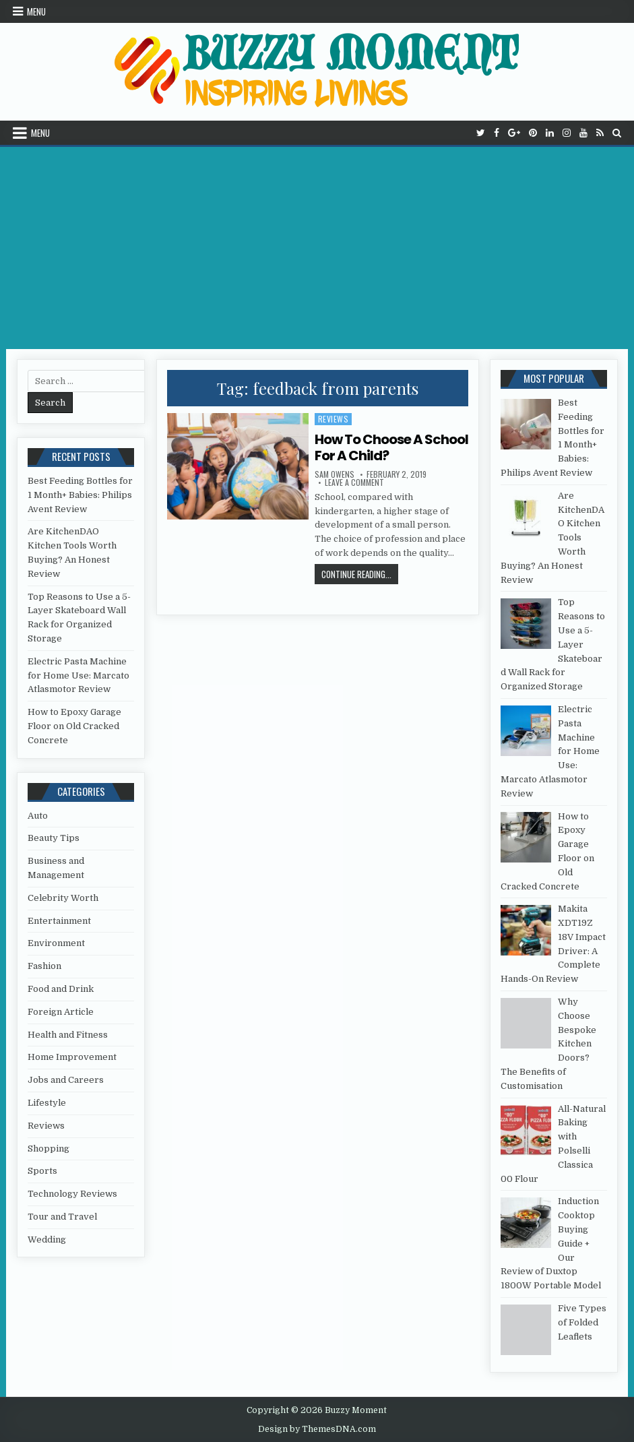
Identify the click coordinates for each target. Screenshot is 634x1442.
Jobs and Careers (66, 1080)
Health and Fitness (68, 1035)
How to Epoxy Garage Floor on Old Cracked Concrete (74, 726)
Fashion (44, 966)
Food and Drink (61, 989)
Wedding (47, 1239)
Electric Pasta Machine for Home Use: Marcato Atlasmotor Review (78, 675)
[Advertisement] (317, 248)
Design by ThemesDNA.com (317, 1429)
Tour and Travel (62, 1217)
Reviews (333, 419)
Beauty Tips (54, 838)
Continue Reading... (359, 574)
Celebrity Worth (63, 898)
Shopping (48, 1148)
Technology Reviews (72, 1194)
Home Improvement (72, 1057)
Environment (56, 943)
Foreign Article (61, 1012)
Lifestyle (47, 1103)
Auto (38, 816)
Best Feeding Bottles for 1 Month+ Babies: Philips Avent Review (80, 495)
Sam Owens (334, 474)
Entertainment (59, 921)
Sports (42, 1171)
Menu (36, 11)
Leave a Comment (354, 482)
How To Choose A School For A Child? (391, 447)
